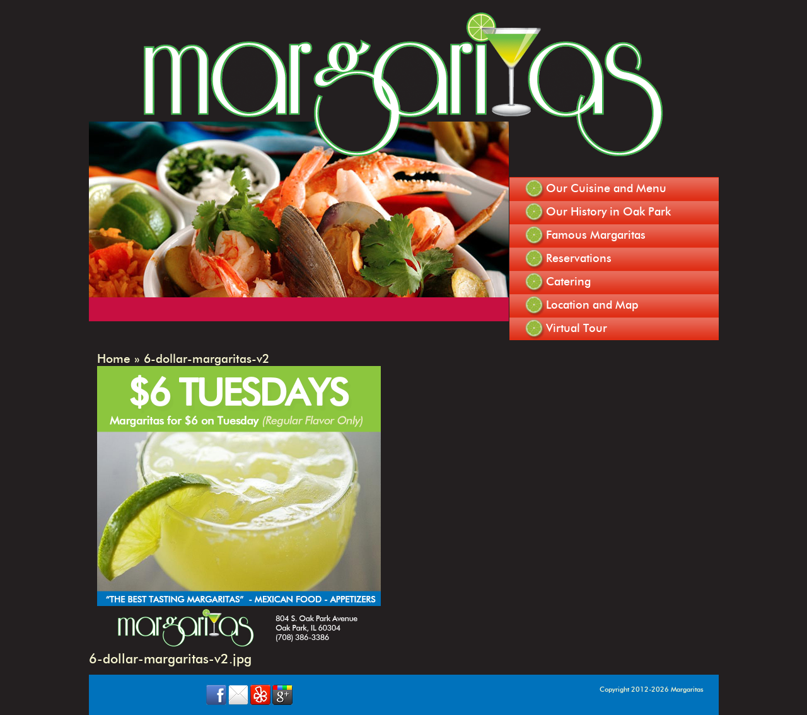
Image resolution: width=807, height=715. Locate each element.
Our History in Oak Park (608, 212)
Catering (568, 282)
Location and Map (592, 305)
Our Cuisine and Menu (606, 188)
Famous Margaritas (596, 235)
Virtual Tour (576, 328)
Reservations (579, 258)
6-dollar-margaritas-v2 (206, 359)
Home (114, 359)
